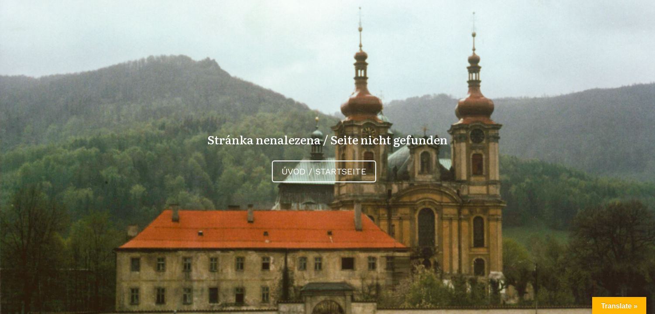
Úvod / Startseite (324, 171)
